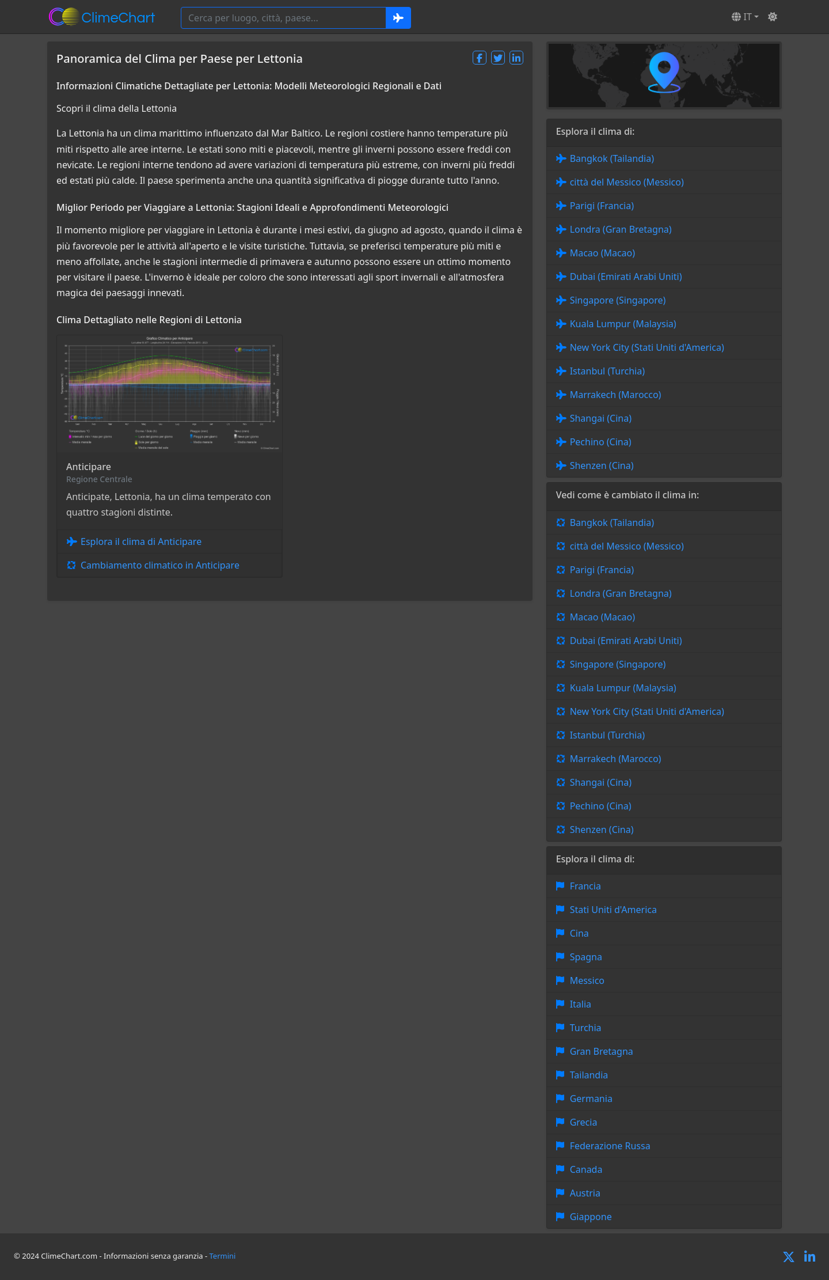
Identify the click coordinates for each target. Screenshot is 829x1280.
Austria (585, 1193)
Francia (585, 886)
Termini (223, 1256)
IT (741, 16)
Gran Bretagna (601, 1051)
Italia (580, 1004)
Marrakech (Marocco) (615, 394)
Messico (587, 980)
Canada (586, 1169)
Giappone (591, 1216)
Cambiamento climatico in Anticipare (160, 565)
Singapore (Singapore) (618, 300)
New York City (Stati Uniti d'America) (647, 347)
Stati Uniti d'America (613, 909)
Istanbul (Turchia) (607, 371)
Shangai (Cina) (601, 418)
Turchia (586, 1027)
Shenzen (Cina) (602, 465)
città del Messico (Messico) (627, 182)
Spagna (586, 956)
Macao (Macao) (602, 253)
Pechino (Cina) (601, 441)
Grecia (584, 1122)
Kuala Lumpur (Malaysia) (623, 323)
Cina (579, 933)
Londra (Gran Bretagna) (621, 229)
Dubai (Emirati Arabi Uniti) (626, 276)
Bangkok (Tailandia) (612, 158)
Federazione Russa (610, 1145)
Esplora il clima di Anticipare (141, 541)
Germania (591, 1098)
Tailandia (589, 1075)
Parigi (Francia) (602, 205)
